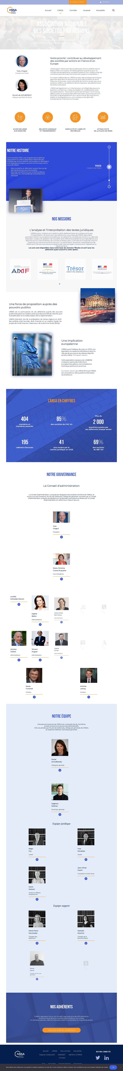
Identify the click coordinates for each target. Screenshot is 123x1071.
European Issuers (80, 355)
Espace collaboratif (47, 1055)
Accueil (48, 10)
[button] (61, 1030)
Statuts (43, 1063)
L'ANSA (60, 10)
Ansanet (86, 10)
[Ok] (121, 1067)
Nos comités (65, 1051)
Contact (62, 1058)
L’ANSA (54, 1051)
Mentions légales (52, 1063)
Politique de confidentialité (64, 1063)
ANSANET (106, 2)
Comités (73, 10)
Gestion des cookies (78, 1063)
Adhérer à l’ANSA (78, 2)
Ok (113, 1067)
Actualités (100, 10)
